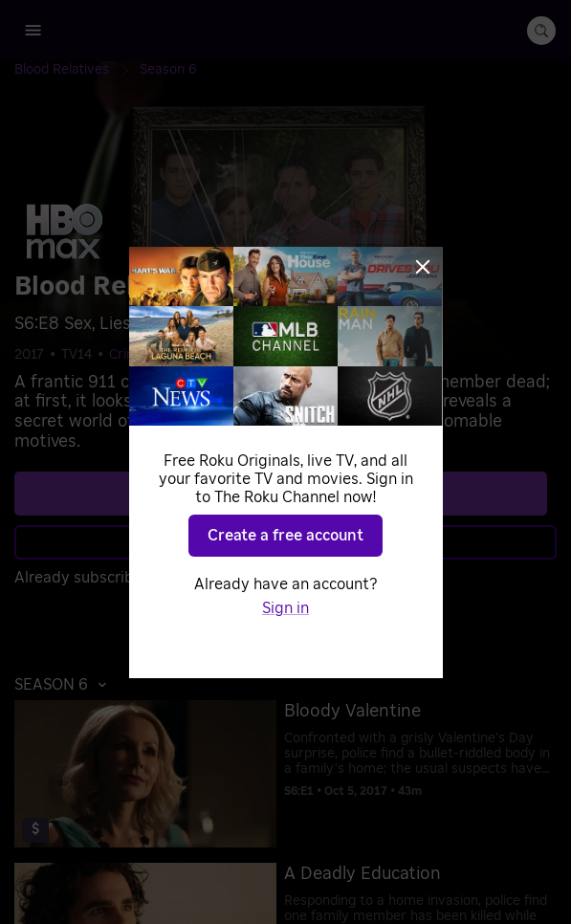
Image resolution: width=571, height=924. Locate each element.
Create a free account (285, 535)
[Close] (422, 267)
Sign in (285, 608)
